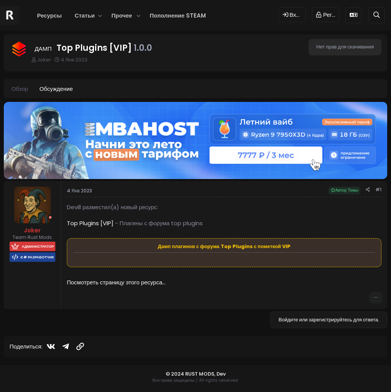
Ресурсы (49, 15)
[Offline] (50, 217)
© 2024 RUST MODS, (191, 373)
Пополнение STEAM (178, 15)
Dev (221, 373)
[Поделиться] (368, 190)
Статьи (85, 15)
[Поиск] (376, 15)
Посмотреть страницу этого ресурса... (116, 282)
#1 (378, 189)
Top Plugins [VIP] (90, 223)
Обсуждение (56, 89)
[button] (100, 15)
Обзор (19, 89)
